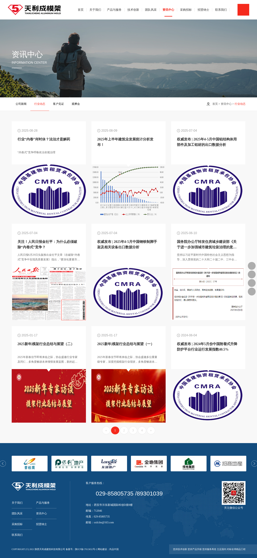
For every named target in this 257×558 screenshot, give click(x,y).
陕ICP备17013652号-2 (86, 549)
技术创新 (133, 9)
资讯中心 (168, 9)
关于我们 (95, 9)
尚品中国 (114, 549)
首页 (81, 9)
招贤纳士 (203, 9)
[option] (29, 463)
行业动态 (39, 103)
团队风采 (151, 9)
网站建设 (102, 549)
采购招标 (186, 9)
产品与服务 (114, 9)
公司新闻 (21, 103)
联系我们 (221, 9)
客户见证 (58, 103)
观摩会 (76, 103)
